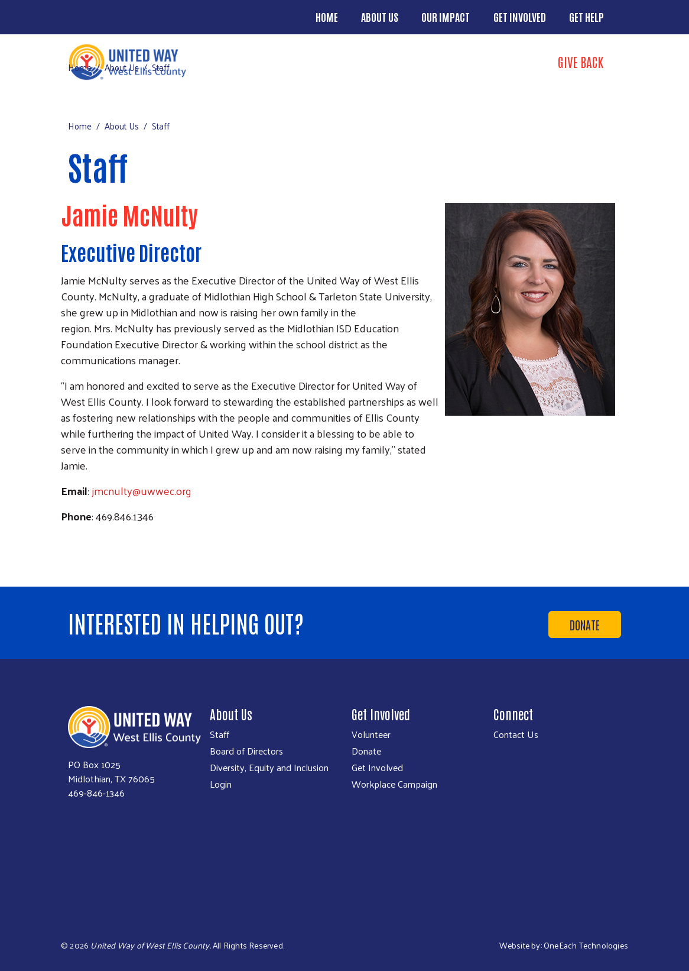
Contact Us (515, 734)
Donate (585, 624)
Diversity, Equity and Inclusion (269, 767)
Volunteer (371, 734)
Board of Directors (246, 751)
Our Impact (445, 16)
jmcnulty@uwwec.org (141, 490)
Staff (219, 734)
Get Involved (519, 16)
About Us (379, 16)
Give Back (580, 61)
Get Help (586, 16)
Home (327, 16)
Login (221, 784)
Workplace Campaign (394, 784)
